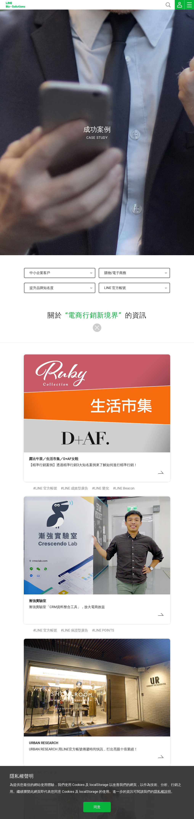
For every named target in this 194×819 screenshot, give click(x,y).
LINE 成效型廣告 (75, 488)
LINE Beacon (125, 488)
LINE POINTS (104, 630)
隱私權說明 (162, 792)
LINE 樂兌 (101, 488)
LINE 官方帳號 (46, 488)
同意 (97, 807)
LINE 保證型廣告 (75, 630)
